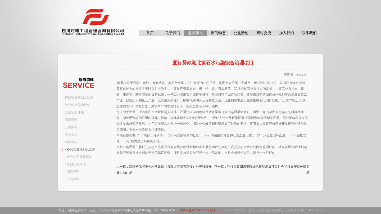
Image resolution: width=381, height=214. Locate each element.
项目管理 (71, 120)
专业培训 (71, 134)
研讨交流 (263, 33)
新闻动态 (218, 33)
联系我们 (309, 33)
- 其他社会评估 (75, 164)
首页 (150, 33)
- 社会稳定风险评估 (78, 157)
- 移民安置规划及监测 (80, 149)
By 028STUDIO (312, 210)
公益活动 (241, 33)
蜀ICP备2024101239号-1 (197, 210)
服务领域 (195, 33)
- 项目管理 (72, 171)
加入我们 (286, 33)
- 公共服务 (72, 179)
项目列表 (71, 142)
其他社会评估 (74, 112)
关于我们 (172, 33)
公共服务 (71, 127)
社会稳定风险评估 (77, 105)
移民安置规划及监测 (79, 97)
